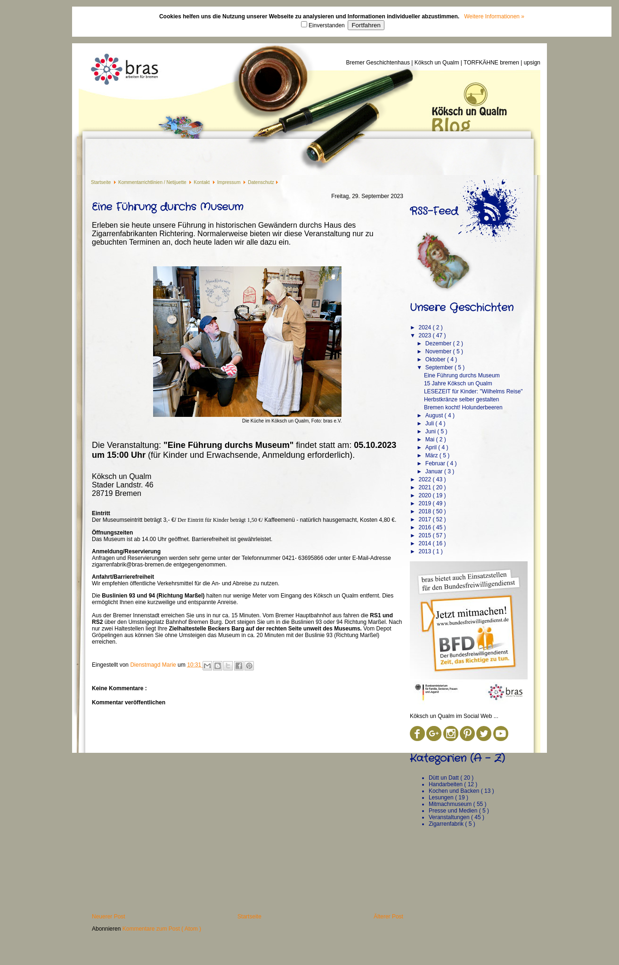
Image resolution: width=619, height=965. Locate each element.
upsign (532, 62)
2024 (425, 327)
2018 (425, 511)
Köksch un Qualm (438, 62)
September (440, 367)
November (439, 351)
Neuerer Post (108, 916)
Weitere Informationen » (494, 16)
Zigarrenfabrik (447, 824)
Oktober (436, 359)
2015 (425, 535)
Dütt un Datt (444, 777)
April (431, 447)
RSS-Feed (434, 211)
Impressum (229, 182)
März (432, 455)
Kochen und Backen (455, 791)
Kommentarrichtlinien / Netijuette (152, 182)
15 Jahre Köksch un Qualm (458, 383)
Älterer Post (388, 916)
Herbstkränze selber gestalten (461, 399)
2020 (425, 495)
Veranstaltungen (450, 817)
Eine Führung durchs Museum (462, 375)
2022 (425, 479)
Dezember (439, 343)
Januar (434, 471)
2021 (425, 487)
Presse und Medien (454, 810)
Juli (430, 423)
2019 (425, 503)
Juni (431, 431)
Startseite (101, 182)
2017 (425, 519)
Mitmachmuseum (451, 804)
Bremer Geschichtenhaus (379, 62)
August (435, 415)
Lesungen (442, 797)
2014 (425, 543)
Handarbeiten (446, 784)
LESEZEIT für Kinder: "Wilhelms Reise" (473, 391)
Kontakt (202, 182)
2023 (425, 335)
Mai (430, 439)
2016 (425, 527)
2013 (425, 551)
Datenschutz (261, 182)
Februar (436, 463)
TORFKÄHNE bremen (492, 62)
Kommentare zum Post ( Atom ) (161, 928)
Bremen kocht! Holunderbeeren (463, 407)
